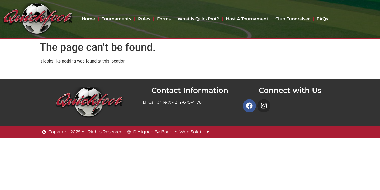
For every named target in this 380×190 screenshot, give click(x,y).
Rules (144, 18)
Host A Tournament (247, 18)
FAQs (322, 18)
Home (88, 18)
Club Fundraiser (292, 18)
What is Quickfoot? (198, 18)
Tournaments (116, 18)
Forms (164, 18)
